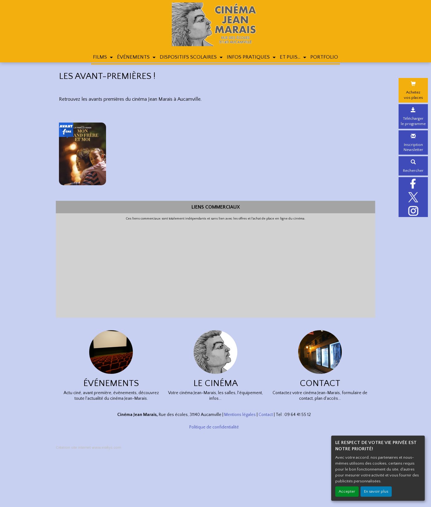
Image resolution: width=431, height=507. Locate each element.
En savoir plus (376, 491)
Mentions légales (240, 414)
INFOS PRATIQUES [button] (249, 57)
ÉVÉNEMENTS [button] (134, 57)
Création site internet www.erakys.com (88, 448)
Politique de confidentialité (214, 427)
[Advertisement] (215, 267)
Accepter (347, 491)
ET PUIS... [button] (291, 57)
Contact (266, 414)
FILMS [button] (100, 57)
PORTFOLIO (324, 57)
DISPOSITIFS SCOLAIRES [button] (189, 57)
